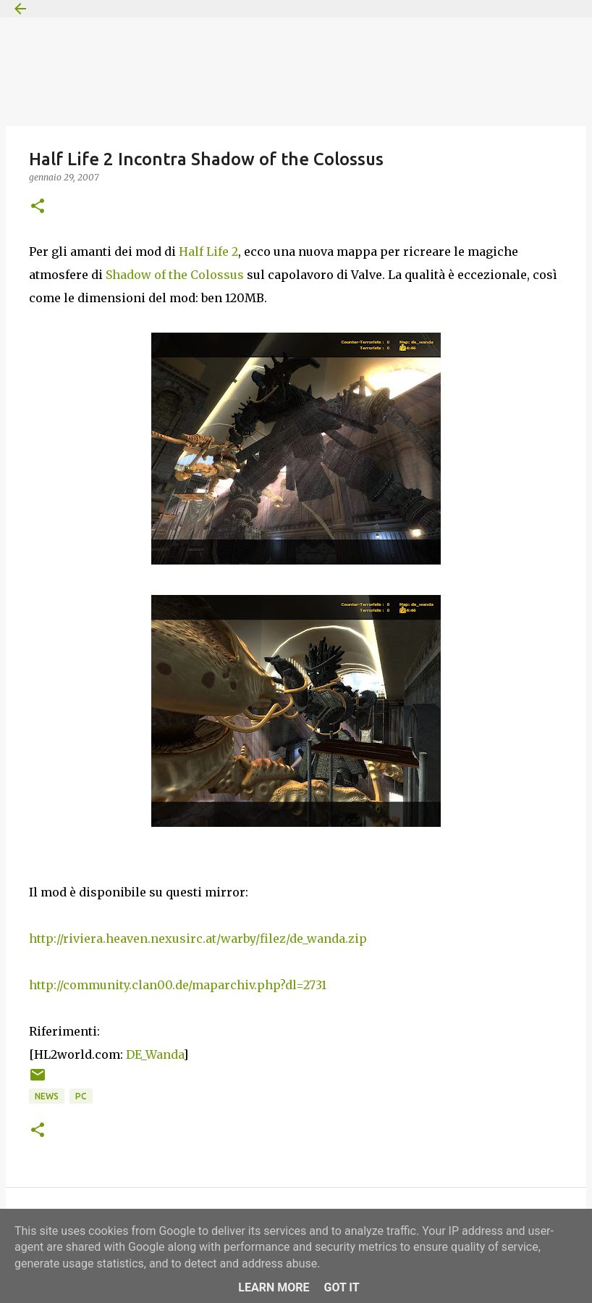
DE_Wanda (154, 1054)
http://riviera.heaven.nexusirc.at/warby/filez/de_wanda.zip (198, 938)
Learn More (273, 1287)
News (47, 1096)
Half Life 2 (208, 251)
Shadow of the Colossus (175, 274)
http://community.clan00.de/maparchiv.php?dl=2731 (177, 985)
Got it (341, 1287)
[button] (37, 207)
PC (81, 1096)
